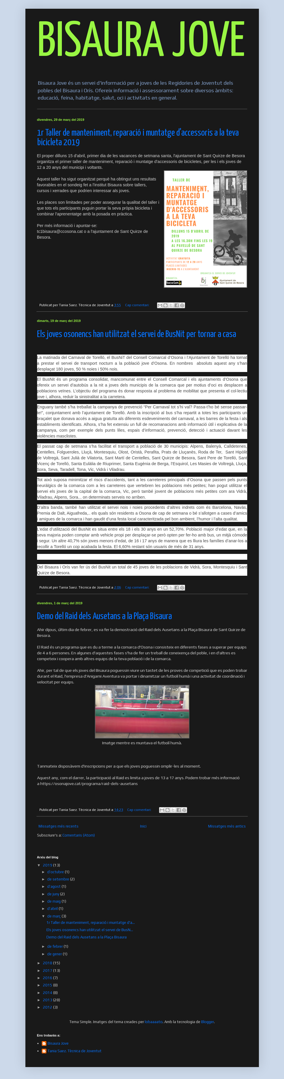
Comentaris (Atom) (78, 835)
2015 (48, 985)
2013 (48, 1000)
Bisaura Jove (58, 1043)
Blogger (207, 1022)
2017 (48, 970)
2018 (48, 963)
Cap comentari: (137, 305)
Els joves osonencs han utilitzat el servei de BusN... (89, 930)
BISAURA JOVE (141, 43)
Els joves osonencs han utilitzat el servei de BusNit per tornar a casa (136, 334)
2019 (48, 865)
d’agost (54, 886)
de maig (54, 901)
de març (54, 916)
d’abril (53, 908)
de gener (55, 954)
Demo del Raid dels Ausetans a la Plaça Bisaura (104, 616)
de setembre (58, 879)
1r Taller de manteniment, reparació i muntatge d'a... (90, 922)
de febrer (55, 946)
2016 (48, 978)
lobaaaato (154, 1022)
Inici (143, 826)
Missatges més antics (227, 826)
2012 (48, 1007)
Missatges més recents (59, 826)
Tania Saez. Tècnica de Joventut (75, 1051)
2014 (48, 993)
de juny (53, 894)
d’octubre (56, 872)
